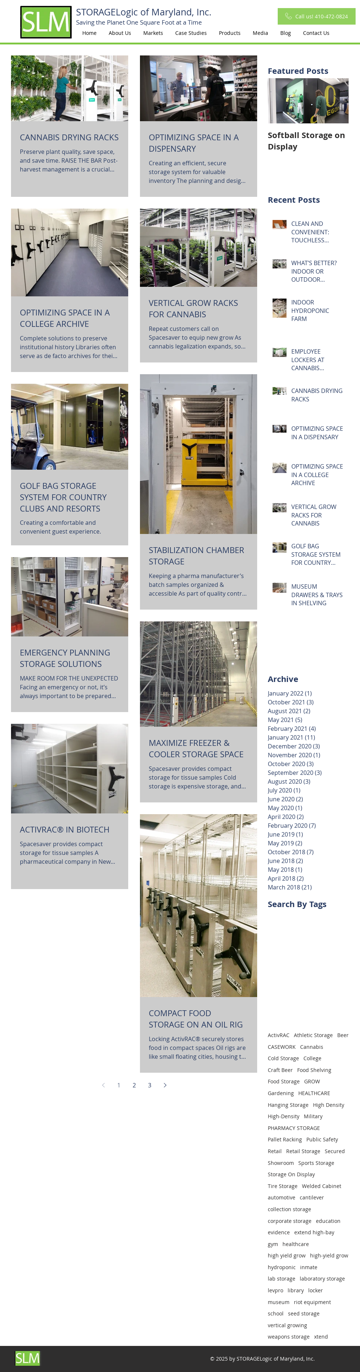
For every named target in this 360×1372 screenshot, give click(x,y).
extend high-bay (314, 1232)
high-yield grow (329, 1255)
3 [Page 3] (149, 1085)
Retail (275, 1151)
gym (273, 1244)
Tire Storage (283, 1186)
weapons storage (289, 1336)
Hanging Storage (288, 1104)
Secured (335, 1151)
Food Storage (284, 1081)
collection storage (289, 1209)
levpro (275, 1290)
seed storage (304, 1313)
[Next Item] (337, 100)
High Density (328, 1104)
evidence (279, 1232)
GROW (312, 1081)
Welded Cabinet (321, 1186)
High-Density (283, 1116)
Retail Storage (303, 1151)
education (328, 1220)
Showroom (281, 1162)
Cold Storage (283, 1058)
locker (315, 1290)
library (296, 1290)
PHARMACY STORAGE (294, 1127)
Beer (343, 1035)
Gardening (281, 1093)
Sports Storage (316, 1162)
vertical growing (287, 1325)
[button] (153, 33)
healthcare (295, 1244)
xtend (321, 1336)
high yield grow (287, 1255)
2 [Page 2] (134, 1085)
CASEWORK (282, 1046)
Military (313, 1116)
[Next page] (165, 1085)
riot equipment (312, 1302)
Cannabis (311, 1046)
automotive (281, 1197)
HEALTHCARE (314, 1093)
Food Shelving (314, 1069)
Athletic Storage (313, 1035)
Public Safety (322, 1139)
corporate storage (290, 1220)
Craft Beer (280, 1069)
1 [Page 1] (118, 1085)
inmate (308, 1267)
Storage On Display (291, 1174)
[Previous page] (103, 1085)
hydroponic (282, 1267)
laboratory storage (322, 1278)
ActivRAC (278, 1035)
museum (278, 1302)
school (276, 1313)
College (312, 1058)
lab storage (281, 1278)
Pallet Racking (285, 1139)
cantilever (312, 1197)
